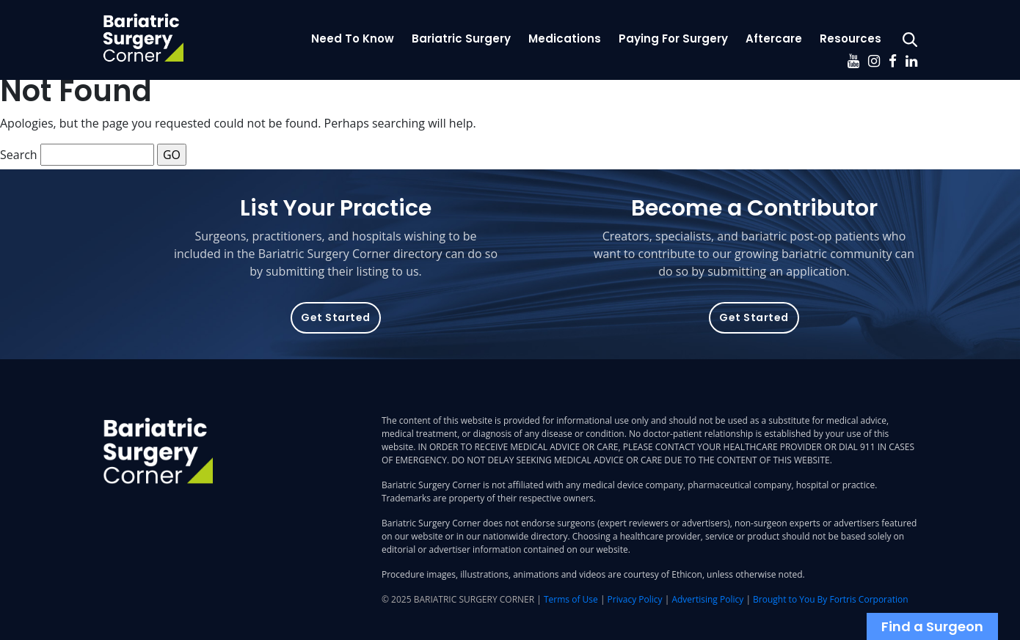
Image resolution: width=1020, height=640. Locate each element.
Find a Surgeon (932, 626)
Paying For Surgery (673, 38)
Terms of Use (571, 599)
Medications (564, 38)
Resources (850, 38)
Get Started (336, 317)
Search (18, 155)
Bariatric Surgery (461, 38)
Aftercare (774, 38)
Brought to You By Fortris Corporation (830, 599)
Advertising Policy (707, 599)
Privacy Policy (635, 599)
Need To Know (352, 38)
